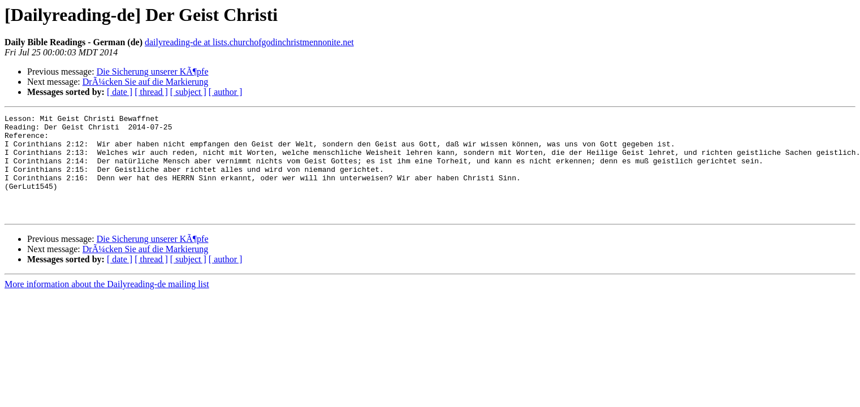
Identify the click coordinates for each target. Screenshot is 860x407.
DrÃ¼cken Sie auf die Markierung (146, 81)
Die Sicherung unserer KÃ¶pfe (153, 71)
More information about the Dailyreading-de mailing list (107, 304)
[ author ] (226, 92)
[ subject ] (188, 92)
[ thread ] (151, 92)
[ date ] (119, 92)
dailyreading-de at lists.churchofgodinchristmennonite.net (249, 42)
